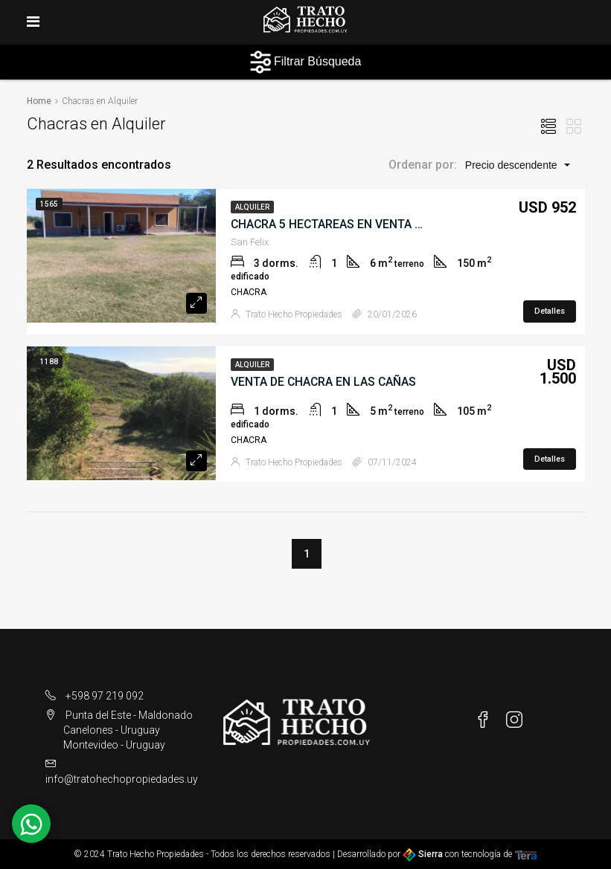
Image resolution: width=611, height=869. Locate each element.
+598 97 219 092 (104, 696)
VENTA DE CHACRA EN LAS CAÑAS (325, 381)
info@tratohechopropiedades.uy (121, 779)
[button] (516, 164)
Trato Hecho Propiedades (294, 313)
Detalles (549, 310)
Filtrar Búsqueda (306, 62)
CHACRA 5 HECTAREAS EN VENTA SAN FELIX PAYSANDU (384, 223)
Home (39, 101)
